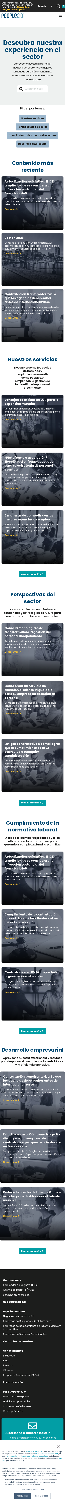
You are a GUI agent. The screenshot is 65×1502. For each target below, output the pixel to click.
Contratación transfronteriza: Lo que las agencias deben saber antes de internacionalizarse (30, 298)
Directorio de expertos (16, 1396)
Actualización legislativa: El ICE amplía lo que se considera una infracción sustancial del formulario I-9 (29, 187)
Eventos (8, 1365)
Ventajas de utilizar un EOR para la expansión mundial (31, 402)
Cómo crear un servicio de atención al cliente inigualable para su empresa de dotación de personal (30, 692)
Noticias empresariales (16, 1401)
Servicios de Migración (16, 1294)
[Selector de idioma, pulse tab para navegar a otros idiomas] (45, 6)
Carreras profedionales (17, 1406)
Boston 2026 (14, 238)
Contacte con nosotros (18, 1341)
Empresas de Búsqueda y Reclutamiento (27, 1321)
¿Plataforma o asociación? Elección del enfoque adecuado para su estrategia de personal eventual (29, 463)
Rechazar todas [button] (41, 1496)
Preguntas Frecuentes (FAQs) (21, 1375)
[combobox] (32, 88)
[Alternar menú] (60, 15)
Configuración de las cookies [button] (32, 1490)
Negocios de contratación (18, 1316)
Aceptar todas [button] (22, 1496)
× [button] (58, 1446)
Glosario (8, 1370)
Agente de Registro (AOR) (18, 1290)
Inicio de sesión (13, 1382)
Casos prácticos (13, 1411)
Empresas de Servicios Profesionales (25, 1334)
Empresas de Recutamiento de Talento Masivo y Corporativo (32, 1327)
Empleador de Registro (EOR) (20, 1285)
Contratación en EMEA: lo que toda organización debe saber (31, 974)
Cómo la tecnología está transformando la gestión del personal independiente (28, 632)
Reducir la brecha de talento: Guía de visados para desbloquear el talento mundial (32, 1196)
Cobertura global (14, 1302)
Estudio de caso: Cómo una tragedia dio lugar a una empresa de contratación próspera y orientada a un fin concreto (32, 1140)
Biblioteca (9, 1355)
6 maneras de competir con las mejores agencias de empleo (29, 517)
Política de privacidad (34, 1451)
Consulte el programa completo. (16, 8)
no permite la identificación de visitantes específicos (27, 1456)
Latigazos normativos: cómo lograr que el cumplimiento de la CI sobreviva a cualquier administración (32, 750)
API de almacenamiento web (46, 1454)
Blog (5, 1360)
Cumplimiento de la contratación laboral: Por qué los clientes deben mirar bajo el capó (31, 918)
